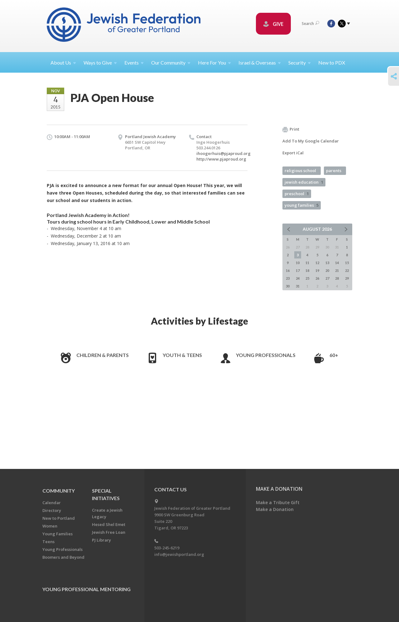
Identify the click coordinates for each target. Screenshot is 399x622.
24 (298, 278)
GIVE (273, 24)
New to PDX (331, 62)
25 (307, 278)
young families (302, 205)
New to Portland (58, 518)
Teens (48, 541)
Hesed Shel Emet (108, 524)
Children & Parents (102, 355)
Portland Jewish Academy (150, 136)
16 (288, 270)
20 (327, 270)
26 (317, 278)
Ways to (100, 62)
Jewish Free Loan (108, 532)
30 (288, 286)
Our (170, 62)
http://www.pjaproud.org (221, 159)
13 (327, 263)
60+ (333, 355)
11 (307, 263)
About (63, 62)
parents (333, 170)
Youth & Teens (182, 355)
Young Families (57, 534)
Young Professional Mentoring (86, 589)
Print (290, 129)
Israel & (259, 62)
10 (298, 263)
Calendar (51, 502)
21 (337, 270)
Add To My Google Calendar (310, 141)
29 (347, 278)
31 (298, 286)
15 (347, 263)
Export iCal (293, 153)
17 (298, 270)
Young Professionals (266, 355)
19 (317, 270)
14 (337, 263)
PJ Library (101, 540)
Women (49, 526)
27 (327, 278)
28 (337, 278)
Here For (214, 62)
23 (288, 278)
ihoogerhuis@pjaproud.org (223, 153)
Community (58, 491)
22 (347, 270)
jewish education (304, 182)
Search (310, 23)
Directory (51, 510)
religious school (300, 170)
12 (317, 263)
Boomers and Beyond (63, 557)
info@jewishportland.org (179, 554)
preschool (297, 193)
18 (307, 270)
